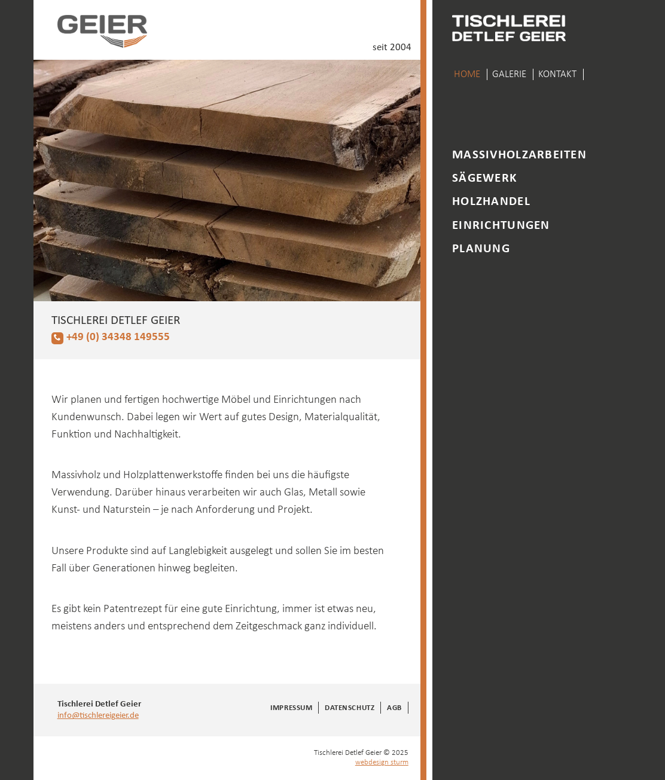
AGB (394, 708)
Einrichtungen (501, 225)
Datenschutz (349, 708)
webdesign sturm (381, 762)
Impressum (291, 708)
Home (467, 74)
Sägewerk (484, 178)
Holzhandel (491, 201)
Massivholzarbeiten (519, 155)
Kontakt (557, 74)
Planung (481, 249)
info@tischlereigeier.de (98, 715)
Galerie (509, 74)
